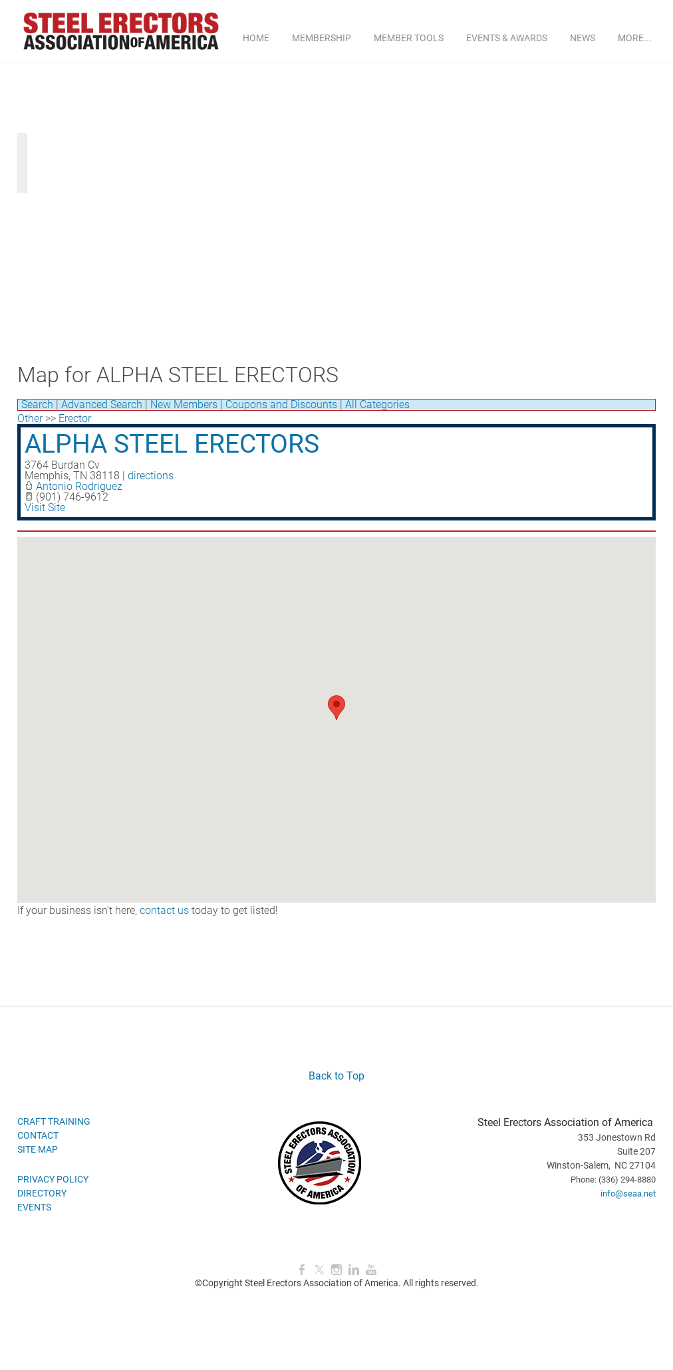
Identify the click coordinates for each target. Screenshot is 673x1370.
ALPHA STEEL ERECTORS (172, 444)
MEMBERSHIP (321, 38)
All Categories (377, 404)
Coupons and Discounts (281, 404)
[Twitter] (319, 1270)
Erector (75, 418)
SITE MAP (37, 1149)
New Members (183, 404)
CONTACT (38, 1135)
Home (256, 38)
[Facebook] (302, 1270)
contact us (164, 910)
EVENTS (34, 1207)
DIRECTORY (42, 1193)
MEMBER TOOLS (409, 38)
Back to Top (336, 1076)
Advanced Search (101, 404)
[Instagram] (336, 1270)
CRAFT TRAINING (53, 1121)
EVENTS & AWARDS (506, 38)
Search (37, 404)
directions (151, 475)
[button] (336, 707)
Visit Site (45, 507)
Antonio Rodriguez (79, 486)
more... (635, 38)
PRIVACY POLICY (52, 1179)
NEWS (582, 38)
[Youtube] (371, 1270)
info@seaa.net (628, 1194)
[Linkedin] (353, 1270)
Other (30, 418)
